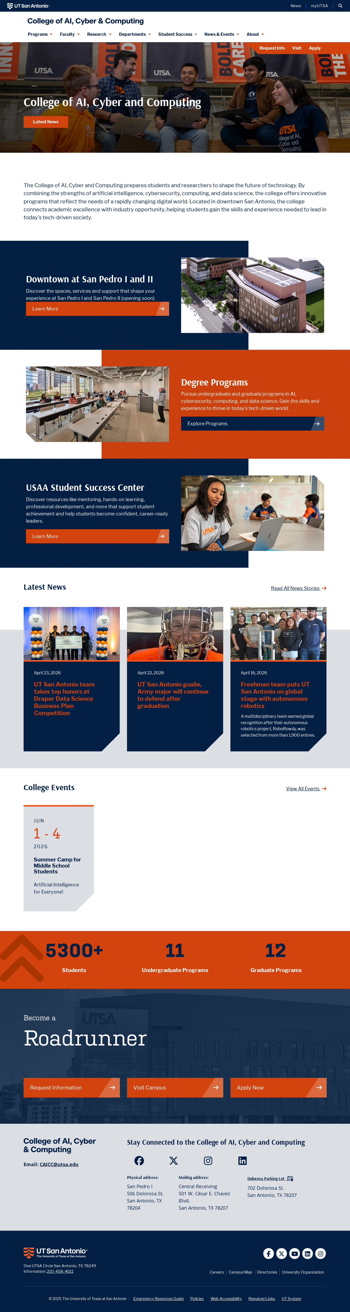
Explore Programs (253, 423)
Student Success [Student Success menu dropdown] (175, 34)
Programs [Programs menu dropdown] (38, 34)
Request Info (272, 48)
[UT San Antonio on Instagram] (320, 1253)
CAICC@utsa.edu (59, 1164)
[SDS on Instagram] (209, 1162)
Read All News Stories (299, 588)
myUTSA (319, 6)
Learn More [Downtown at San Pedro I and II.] (98, 309)
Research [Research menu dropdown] (97, 34)
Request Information (73, 1087)
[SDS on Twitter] (175, 1162)
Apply (315, 48)
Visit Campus (176, 1087)
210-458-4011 (60, 1271)
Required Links (261, 1298)
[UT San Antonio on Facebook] (268, 1253)
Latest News (45, 121)
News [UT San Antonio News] (296, 6)
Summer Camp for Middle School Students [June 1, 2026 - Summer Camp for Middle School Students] (57, 865)
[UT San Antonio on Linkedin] (307, 1253)
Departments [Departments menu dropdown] (132, 34)
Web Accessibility (226, 1298)
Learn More (98, 536)
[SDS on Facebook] (140, 1162)
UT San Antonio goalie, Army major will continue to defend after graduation (172, 695)
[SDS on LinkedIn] (244, 1162)
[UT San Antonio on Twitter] (281, 1253)
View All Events (306, 788)
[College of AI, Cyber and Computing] (84, 19)
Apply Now (280, 1087)
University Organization (303, 1272)
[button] (340, 6)
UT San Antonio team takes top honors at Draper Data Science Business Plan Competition (64, 698)
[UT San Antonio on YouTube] (294, 1253)
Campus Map (240, 1272)
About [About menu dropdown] (253, 34)
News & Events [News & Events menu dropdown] (219, 34)
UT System (291, 1298)
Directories (267, 1272)
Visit (296, 48)
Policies (197, 1298)
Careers (217, 1272)
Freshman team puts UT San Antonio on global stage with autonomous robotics (275, 695)
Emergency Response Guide (158, 1298)
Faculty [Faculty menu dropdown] (67, 34)
